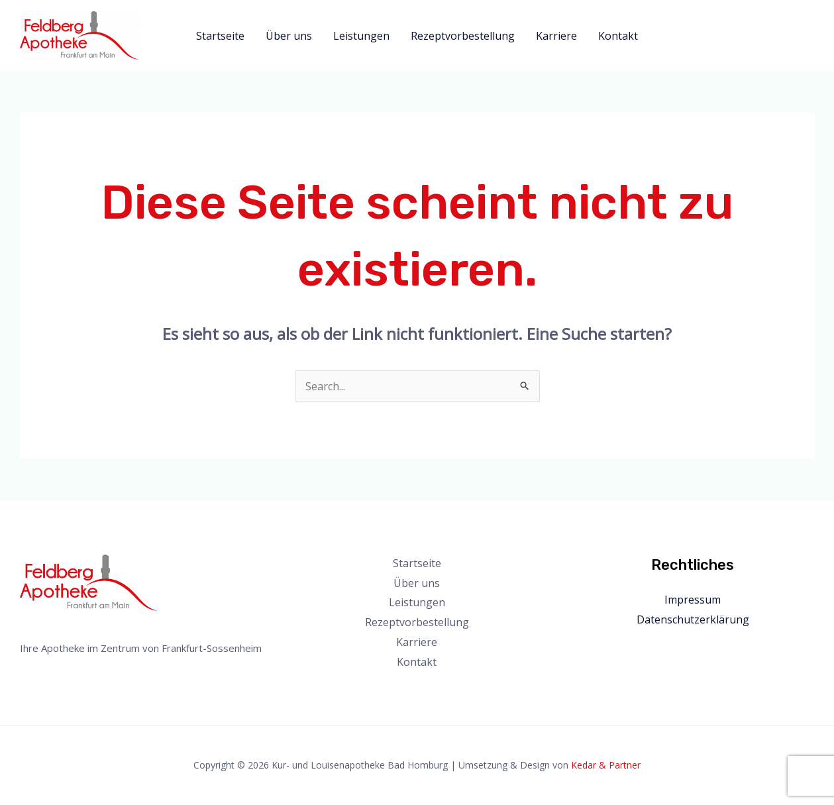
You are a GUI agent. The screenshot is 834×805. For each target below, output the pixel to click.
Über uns (289, 35)
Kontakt (618, 35)
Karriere (556, 35)
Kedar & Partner (606, 765)
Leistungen (361, 35)
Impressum (692, 599)
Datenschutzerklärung (693, 619)
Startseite (220, 35)
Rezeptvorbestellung (463, 35)
